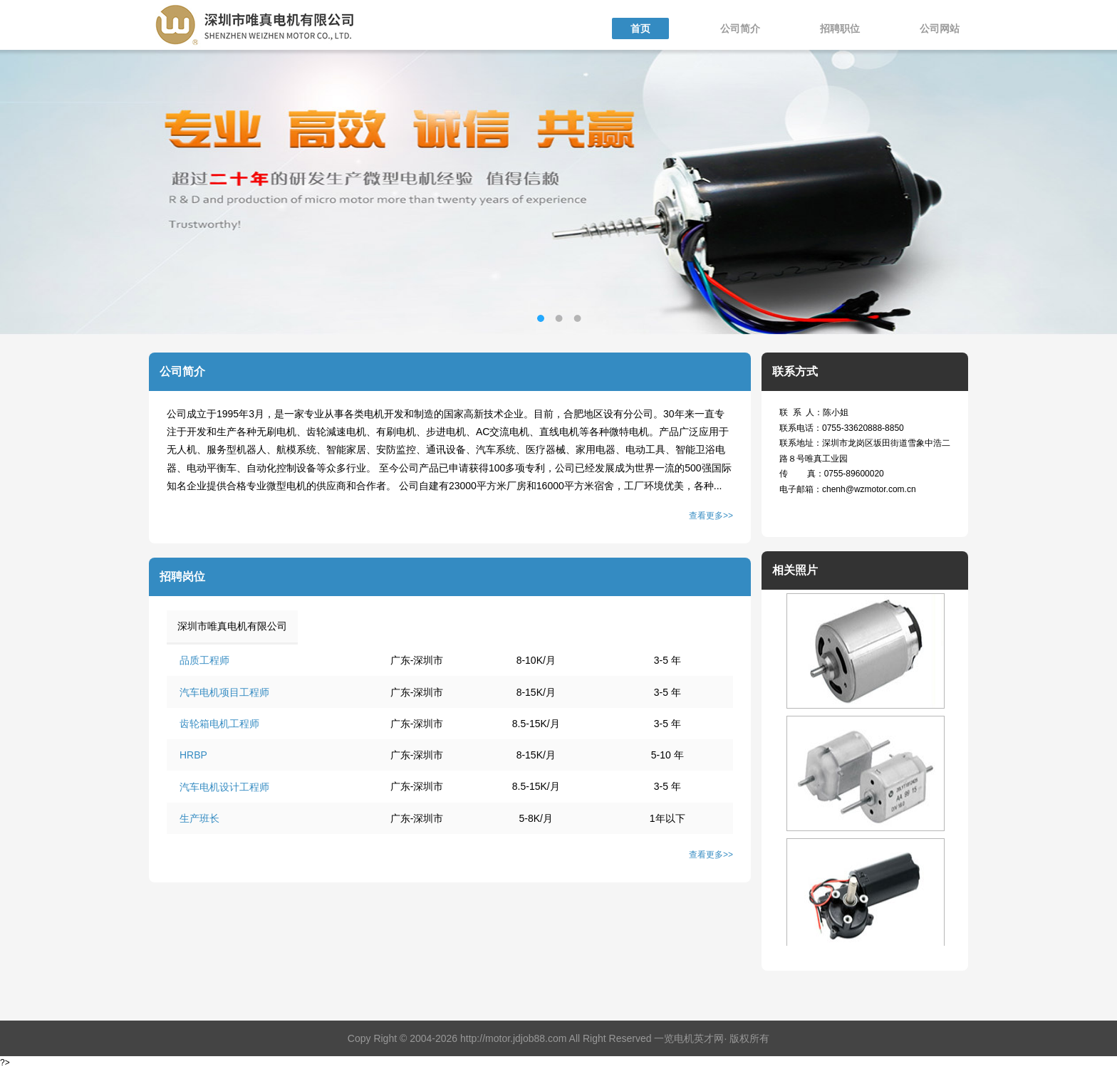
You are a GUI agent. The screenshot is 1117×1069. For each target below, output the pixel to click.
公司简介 (740, 28)
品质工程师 (204, 660)
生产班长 (199, 818)
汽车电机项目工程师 (224, 692)
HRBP (193, 755)
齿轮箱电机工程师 (219, 723)
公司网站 (940, 28)
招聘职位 (840, 28)
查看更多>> (711, 516)
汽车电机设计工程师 (224, 787)
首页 (640, 28)
